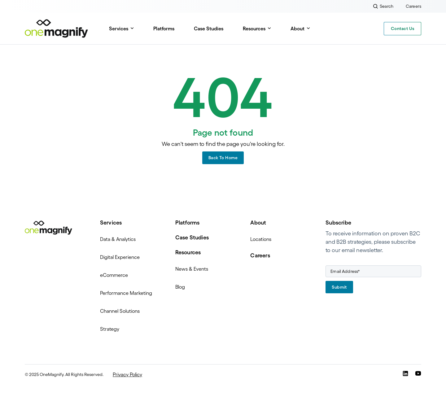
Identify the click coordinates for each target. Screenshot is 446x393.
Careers (260, 255)
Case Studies (208, 28)
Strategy (109, 329)
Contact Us (402, 28)
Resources (254, 28)
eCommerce (114, 275)
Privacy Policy (127, 374)
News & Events (191, 269)
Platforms (163, 28)
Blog (180, 287)
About (297, 28)
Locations (260, 239)
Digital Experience (120, 257)
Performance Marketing (126, 293)
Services (118, 28)
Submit (339, 287)
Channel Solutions (120, 311)
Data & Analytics (118, 239)
